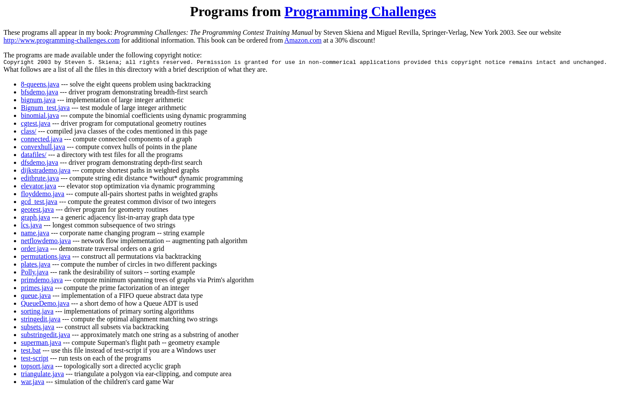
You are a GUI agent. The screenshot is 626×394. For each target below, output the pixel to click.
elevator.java (38, 187)
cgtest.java (35, 124)
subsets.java (37, 328)
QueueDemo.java (45, 304)
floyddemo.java (42, 195)
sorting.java (37, 312)
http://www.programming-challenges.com (61, 40)
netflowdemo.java (46, 242)
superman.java (41, 343)
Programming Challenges (360, 11)
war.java (32, 383)
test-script (34, 359)
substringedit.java (45, 336)
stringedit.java (40, 320)
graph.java (35, 218)
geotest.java (37, 210)
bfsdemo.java (39, 93)
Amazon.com (303, 40)
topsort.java (37, 367)
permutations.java (45, 257)
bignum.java (38, 101)
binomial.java (40, 116)
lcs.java (31, 226)
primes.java (37, 289)
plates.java (35, 265)
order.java (35, 250)
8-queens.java (40, 85)
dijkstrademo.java (45, 171)
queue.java (36, 297)
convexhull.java (43, 148)
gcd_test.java (39, 203)
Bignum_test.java (45, 109)
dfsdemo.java (39, 163)
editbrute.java (40, 179)
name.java (35, 234)
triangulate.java (42, 375)
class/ (29, 132)
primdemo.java (42, 281)
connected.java (42, 140)
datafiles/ (34, 156)
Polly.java (34, 273)
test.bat (31, 351)
